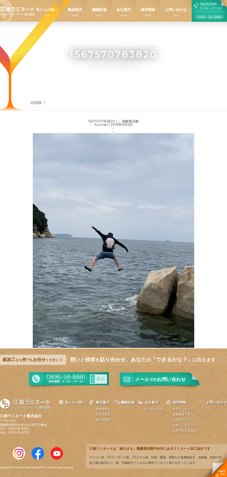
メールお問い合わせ (160, 379)
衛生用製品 (103, 414)
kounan (101, 125)
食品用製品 (103, 420)
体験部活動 (128, 121)
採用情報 (148, 10)
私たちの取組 (153, 409)
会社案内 (123, 10)
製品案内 (75, 10)
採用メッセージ (183, 409)
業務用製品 (103, 409)
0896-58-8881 (18, 428)
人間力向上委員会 (184, 431)
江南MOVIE (181, 420)
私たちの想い (47, 10)
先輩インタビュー (184, 425)
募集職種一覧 (181, 414)
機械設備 (99, 10)
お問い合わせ (176, 10)
